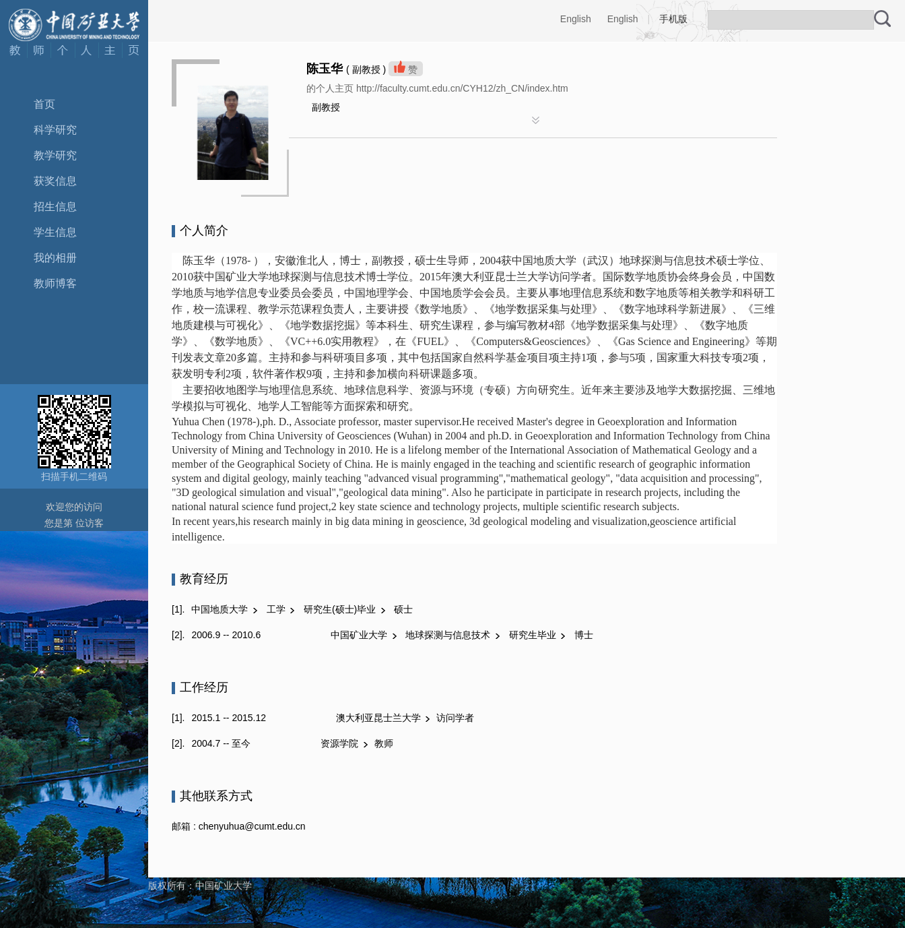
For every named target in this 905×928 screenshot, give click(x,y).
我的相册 (55, 258)
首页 (44, 104)
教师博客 (55, 283)
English (575, 18)
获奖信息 (55, 181)
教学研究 (55, 155)
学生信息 (55, 232)
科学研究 (55, 129)
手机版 (673, 18)
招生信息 (55, 206)
